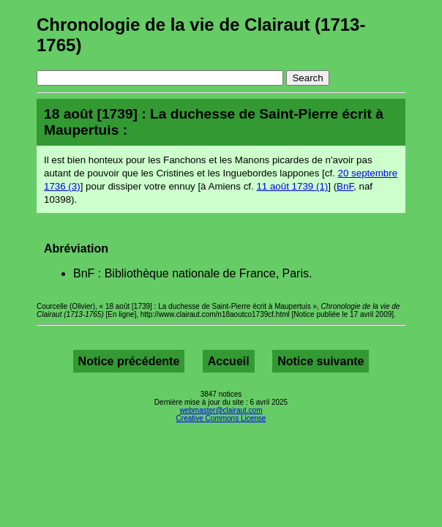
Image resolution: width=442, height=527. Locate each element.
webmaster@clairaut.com (221, 410)
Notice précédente (129, 361)
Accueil (229, 361)
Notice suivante (320, 361)
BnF (345, 186)
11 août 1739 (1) (292, 186)
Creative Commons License (221, 418)
